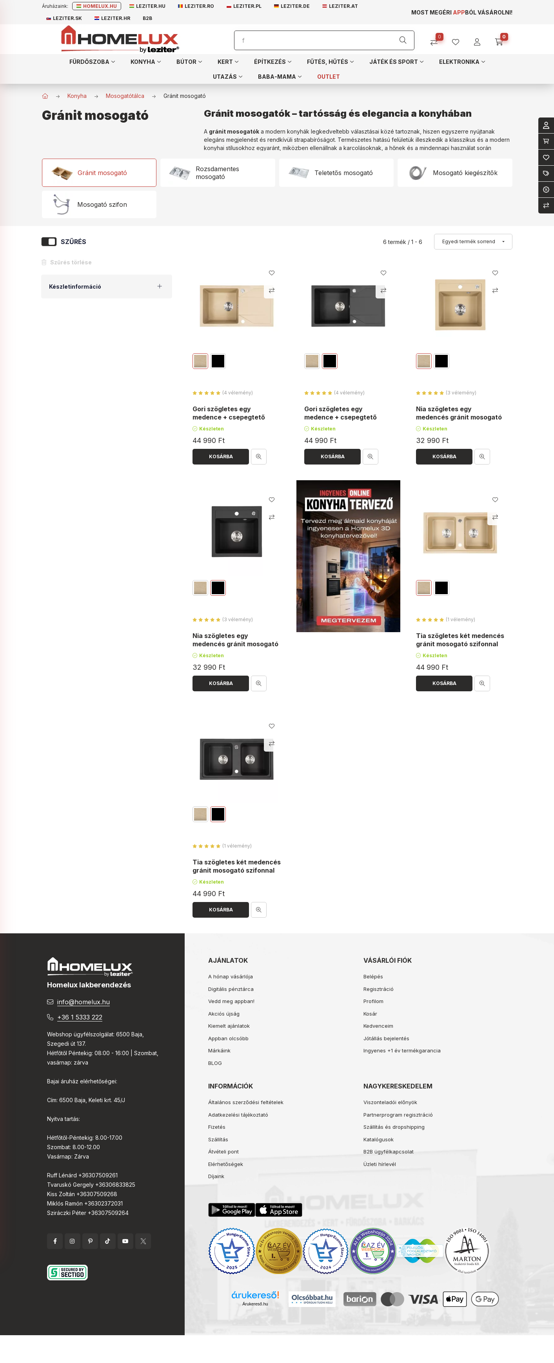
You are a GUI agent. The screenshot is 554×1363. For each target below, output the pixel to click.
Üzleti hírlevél (379, 1164)
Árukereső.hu (255, 1304)
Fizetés (216, 1127)
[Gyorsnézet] (259, 457)
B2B (147, 18)
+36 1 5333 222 (79, 1017)
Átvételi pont (223, 1151)
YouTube (125, 1241)
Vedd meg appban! (231, 1001)
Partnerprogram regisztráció (398, 1115)
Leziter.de (292, 6)
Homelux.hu (96, 6)
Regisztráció (378, 989)
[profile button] (458, 39)
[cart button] (502, 39)
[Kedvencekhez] (272, 273)
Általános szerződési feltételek (245, 1102)
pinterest (90, 1241)
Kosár (370, 1013)
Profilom (373, 1001)
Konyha (77, 95)
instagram (72, 1241)
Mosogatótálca (125, 95)
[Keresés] (403, 40)
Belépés (373, 976)
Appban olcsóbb (228, 1038)
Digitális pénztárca (231, 989)
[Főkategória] (45, 96)
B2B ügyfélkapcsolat (388, 1151)
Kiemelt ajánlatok (229, 1026)
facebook (55, 1241)
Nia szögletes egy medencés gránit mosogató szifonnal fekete (235, 644)
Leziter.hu (147, 6)
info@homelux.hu (83, 1002)
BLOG (215, 1063)
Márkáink (219, 1050)
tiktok (108, 1241)
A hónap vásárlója (230, 976)
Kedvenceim (378, 1026)
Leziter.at (340, 6)
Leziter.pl (244, 6)
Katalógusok (378, 1139)
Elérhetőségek (225, 1164)
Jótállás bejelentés (386, 1038)
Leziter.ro (196, 6)
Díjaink (216, 1176)
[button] (92, 61)
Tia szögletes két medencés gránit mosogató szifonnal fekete (237, 871)
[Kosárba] (221, 457)
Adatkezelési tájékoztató (238, 1115)
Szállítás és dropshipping (394, 1127)
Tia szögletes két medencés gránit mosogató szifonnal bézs (460, 644)
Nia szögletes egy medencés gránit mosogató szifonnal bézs (459, 417)
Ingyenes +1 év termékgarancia (402, 1050)
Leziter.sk (64, 18)
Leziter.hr (112, 18)
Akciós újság (224, 1013)
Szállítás (218, 1139)
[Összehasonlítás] (437, 39)
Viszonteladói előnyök (390, 1102)
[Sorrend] (473, 241)
